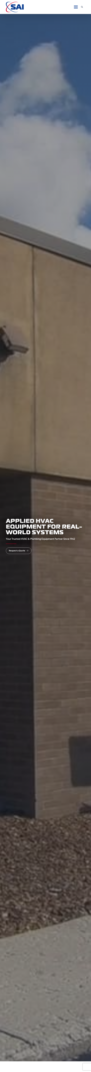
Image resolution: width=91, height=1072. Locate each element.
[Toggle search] (82, 7)
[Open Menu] (76, 7)
